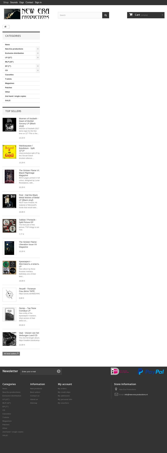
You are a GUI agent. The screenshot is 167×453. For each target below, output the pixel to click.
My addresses (64, 396)
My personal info (65, 399)
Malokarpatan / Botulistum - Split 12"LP (27, 148)
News (7, 45)
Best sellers (35, 392)
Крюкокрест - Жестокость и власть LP (29, 264)
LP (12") (8, 57)
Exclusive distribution (14, 53)
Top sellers (13, 111)
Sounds (14, 2)
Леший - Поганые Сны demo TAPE (27, 289)
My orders (62, 389)
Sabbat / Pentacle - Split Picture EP (28, 221)
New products (36, 389)
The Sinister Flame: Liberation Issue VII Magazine (28, 244)
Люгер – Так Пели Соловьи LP (27, 309)
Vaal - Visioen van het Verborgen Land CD (29, 334)
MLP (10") (9, 62)
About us (34, 399)
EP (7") (8, 66)
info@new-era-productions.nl (136, 395)
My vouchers (63, 403)
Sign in (38, 2)
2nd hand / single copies (15, 96)
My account (65, 384)
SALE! (8, 100)
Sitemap (33, 403)
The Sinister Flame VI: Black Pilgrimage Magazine (29, 173)
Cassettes (9, 75)
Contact (29, 2)
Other (7, 92)
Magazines (9, 83)
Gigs (21, 2)
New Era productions (14, 49)
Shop (5, 2)
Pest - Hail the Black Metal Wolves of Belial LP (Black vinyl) (29, 197)
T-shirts (8, 79)
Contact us (34, 396)
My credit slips (64, 392)
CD (6, 70)
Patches (8, 88)
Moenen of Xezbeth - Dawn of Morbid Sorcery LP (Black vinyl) (28, 122)
